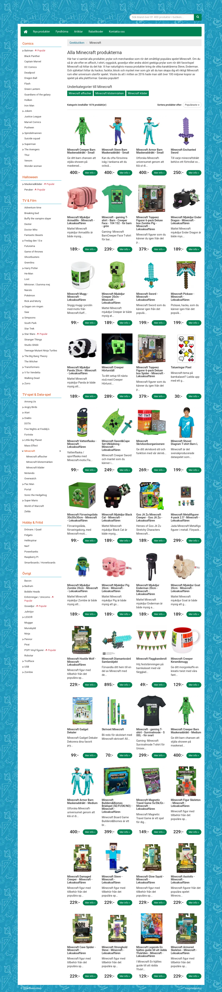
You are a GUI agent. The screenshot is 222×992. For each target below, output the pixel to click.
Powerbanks (31, 551)
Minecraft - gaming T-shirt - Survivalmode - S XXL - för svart (150, 732)
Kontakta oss (117, 31)
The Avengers (32, 149)
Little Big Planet (33, 440)
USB (26, 666)
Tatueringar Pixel (181, 367)
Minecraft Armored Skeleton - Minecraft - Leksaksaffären (184, 950)
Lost (26, 279)
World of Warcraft (34, 506)
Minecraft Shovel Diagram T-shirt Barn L (184, 442)
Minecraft (29, 451)
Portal (27, 489)
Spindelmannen (33, 133)
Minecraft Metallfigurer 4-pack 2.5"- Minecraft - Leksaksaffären (185, 517)
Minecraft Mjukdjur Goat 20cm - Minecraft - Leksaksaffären (185, 588)
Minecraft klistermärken (39, 461)
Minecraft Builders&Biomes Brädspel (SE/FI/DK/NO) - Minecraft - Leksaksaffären (117, 805)
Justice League (32, 116)
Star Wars (36, 334)
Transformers (31, 367)
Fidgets (28, 535)
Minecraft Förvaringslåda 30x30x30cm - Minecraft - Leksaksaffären (82, 517)
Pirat (27, 644)
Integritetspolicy (193, 988)
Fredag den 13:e (33, 240)
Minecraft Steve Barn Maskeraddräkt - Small (115, 151)
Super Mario (31, 500)
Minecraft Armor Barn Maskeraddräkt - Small (150, 151)
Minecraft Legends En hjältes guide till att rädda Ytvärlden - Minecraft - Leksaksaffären (151, 952)
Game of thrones (33, 251)
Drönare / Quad (32, 529)
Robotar (28, 655)
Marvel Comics (32, 122)
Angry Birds (30, 407)
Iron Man (29, 105)
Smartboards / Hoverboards (39, 562)
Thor (27, 155)
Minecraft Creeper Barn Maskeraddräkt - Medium (186, 731)
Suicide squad (32, 138)
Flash (27, 83)
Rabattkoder (96, 31)
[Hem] (25, 31)
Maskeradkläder (39, 184)
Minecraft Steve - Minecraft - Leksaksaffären (112, 879)
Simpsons (30, 317)
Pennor (28, 639)
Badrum (28, 586)
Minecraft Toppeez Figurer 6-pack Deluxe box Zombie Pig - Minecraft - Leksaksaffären (149, 223)
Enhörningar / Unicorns (39, 599)
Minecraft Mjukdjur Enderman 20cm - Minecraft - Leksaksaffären (147, 590)
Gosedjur (35, 606)
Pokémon (29, 295)
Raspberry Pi (31, 557)
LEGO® (28, 617)
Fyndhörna (62, 31)
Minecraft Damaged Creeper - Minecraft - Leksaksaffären (79, 879)
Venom (28, 160)
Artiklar (78, 31)
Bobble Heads (32, 591)
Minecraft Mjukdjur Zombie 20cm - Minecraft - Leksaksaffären (82, 588)
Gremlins (29, 262)
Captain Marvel (32, 61)
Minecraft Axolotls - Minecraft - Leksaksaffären (183, 879)
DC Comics (30, 67)
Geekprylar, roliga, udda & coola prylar (49, 12)
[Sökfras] (161, 17)
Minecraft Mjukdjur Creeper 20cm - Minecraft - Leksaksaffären (113, 298)
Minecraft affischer (36, 456)
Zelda (27, 511)
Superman (30, 144)
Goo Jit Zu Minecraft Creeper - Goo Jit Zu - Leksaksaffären (149, 517)
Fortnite (28, 434)
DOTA (27, 423)
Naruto (28, 290)
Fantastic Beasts (33, 235)
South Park (30, 323)
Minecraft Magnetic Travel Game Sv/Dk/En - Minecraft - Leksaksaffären (150, 804)
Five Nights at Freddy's (36, 429)
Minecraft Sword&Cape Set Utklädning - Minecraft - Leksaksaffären (116, 445)
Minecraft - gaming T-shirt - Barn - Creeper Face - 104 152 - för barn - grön (117, 222)
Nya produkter (41, 31)
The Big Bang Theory (35, 356)
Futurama (29, 246)
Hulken (28, 100)
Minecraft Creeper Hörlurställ (113, 369)
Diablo (28, 418)
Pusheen (29, 127)
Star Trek (29, 328)
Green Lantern (32, 89)
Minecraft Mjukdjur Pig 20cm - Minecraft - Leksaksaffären (115, 588)
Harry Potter (31, 268)
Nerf (26, 546)
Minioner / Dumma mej (37, 284)
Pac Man (29, 484)
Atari (27, 412)
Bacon (28, 580)
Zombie (28, 672)
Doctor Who (31, 229)
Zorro (27, 383)
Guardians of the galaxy (37, 94)
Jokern (28, 110)
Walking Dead (32, 378)
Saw (26, 312)
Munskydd (30, 628)
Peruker (34, 189)
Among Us (30, 401)
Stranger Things (33, 339)
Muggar (28, 622)
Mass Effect (31, 445)
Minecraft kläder (35, 467)
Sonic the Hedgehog (35, 495)
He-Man (28, 273)
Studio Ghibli (31, 344)
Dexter (28, 224)
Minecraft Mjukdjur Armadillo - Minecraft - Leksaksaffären (81, 220)
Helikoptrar (30, 540)
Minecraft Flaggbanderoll (151, 658)
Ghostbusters (31, 257)
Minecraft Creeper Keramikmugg (182, 660)
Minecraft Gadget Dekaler (77, 731)
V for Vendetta (32, 372)
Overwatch (30, 478)
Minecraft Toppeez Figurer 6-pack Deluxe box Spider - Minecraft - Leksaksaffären (150, 372)
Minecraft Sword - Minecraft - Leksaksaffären (147, 296)
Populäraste (192, 105)
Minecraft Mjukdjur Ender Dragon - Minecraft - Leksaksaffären (186, 220)
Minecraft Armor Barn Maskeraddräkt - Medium (82, 801)
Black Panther (32, 56)
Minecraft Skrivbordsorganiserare (150, 442)
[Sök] (198, 17)
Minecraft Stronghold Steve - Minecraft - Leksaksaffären (114, 950)
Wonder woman (33, 166)
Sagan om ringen (33, 306)
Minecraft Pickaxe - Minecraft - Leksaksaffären (182, 296)
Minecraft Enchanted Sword (183, 151)
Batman (34, 50)
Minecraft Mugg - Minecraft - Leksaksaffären (77, 296)
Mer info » (90, 172)
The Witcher (31, 361)
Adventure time (32, 207)
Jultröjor (29, 611)
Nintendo (29, 473)
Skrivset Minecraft (113, 729)
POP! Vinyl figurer (40, 650)
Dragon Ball (30, 78)
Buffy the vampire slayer (37, 218)
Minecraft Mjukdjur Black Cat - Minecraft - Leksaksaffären (117, 517)
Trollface (29, 661)
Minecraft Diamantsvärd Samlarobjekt (116, 660)
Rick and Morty (32, 301)
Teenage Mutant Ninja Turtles (40, 350)
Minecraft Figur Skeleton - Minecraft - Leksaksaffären (185, 802)
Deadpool (29, 72)
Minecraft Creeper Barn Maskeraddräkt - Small (81, 151)
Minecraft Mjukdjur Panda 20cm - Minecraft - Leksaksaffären (81, 370)
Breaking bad (31, 213)
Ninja (27, 633)
